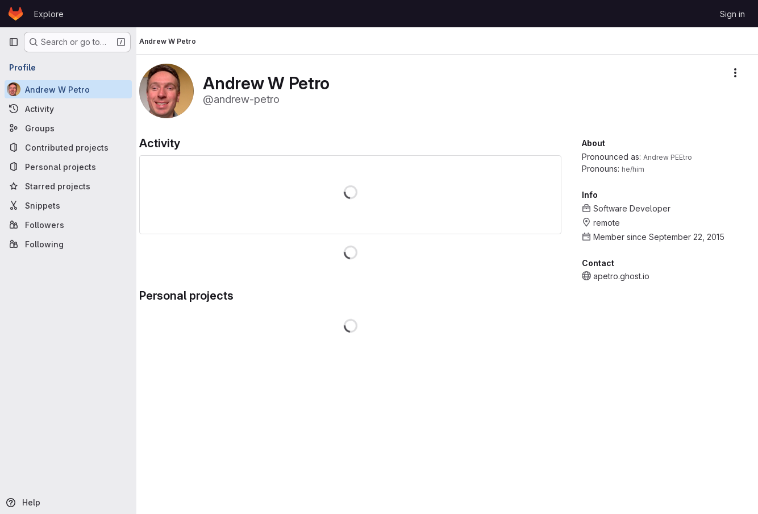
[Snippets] (68, 205)
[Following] (68, 244)
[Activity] (68, 109)
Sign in (732, 14)
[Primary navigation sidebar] (14, 42)
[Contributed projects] (68, 147)
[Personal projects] (68, 166)
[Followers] (68, 224)
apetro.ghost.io (621, 276)
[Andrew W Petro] (68, 89)
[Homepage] (15, 14)
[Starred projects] (68, 186)
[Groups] (68, 128)
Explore (49, 14)
